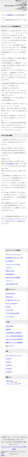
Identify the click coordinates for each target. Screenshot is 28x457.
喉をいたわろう (10, 346)
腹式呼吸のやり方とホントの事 (14, 257)
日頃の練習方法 (10, 274)
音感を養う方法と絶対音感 (13, 277)
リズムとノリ (9, 280)
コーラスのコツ (10, 316)
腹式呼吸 (9, 15)
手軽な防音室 (9, 326)
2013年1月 (8, 362)
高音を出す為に (10, 271)
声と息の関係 (9, 163)
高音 (19, 221)
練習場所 (8, 329)
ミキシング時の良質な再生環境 (14, 336)
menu (2, 455)
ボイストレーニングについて (13, 254)
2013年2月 (8, 358)
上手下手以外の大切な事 (12, 313)
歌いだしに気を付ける (12, 303)
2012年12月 (9, 365)
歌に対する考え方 (10, 293)
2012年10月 (9, 371)
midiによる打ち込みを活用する (14, 339)
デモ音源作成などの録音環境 (13, 332)
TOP (2, 452)
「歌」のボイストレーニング (13, 355)
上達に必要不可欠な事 (12, 284)
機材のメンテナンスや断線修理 (14, 342)
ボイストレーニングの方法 (13, 264)
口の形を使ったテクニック (13, 300)
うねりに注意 (9, 310)
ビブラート (11, 218)
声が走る (8, 306)
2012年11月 (9, 368)
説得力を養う (9, 297)
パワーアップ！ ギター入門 (13, 383)
